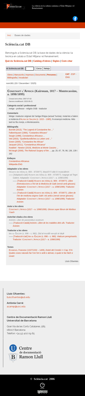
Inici (9, 35)
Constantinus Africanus (19, 161)
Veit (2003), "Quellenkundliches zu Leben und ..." (30, 139)
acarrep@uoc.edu (16, 306)
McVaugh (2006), (30, 151)
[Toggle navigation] (76, 25)
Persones (51, 75)
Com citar (67, 61)
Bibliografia (12, 78)
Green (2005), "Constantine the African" (26, 142)
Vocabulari (23, 78)
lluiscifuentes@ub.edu (19, 297)
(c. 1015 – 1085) (35, 119)
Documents (40, 75)
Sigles (56, 61)
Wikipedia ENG (16, 164)
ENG (67, 77)
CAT (67, 74)
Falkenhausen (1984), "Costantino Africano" (28, 133)
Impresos (29, 75)
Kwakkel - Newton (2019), (33, 148)
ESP (73, 74)
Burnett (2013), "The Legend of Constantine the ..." (31, 130)
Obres (10, 75)
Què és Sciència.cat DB (18, 61)
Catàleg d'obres (42, 61)
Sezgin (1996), (27, 136)
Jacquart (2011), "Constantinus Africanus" (27, 145)
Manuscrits (19, 75)
